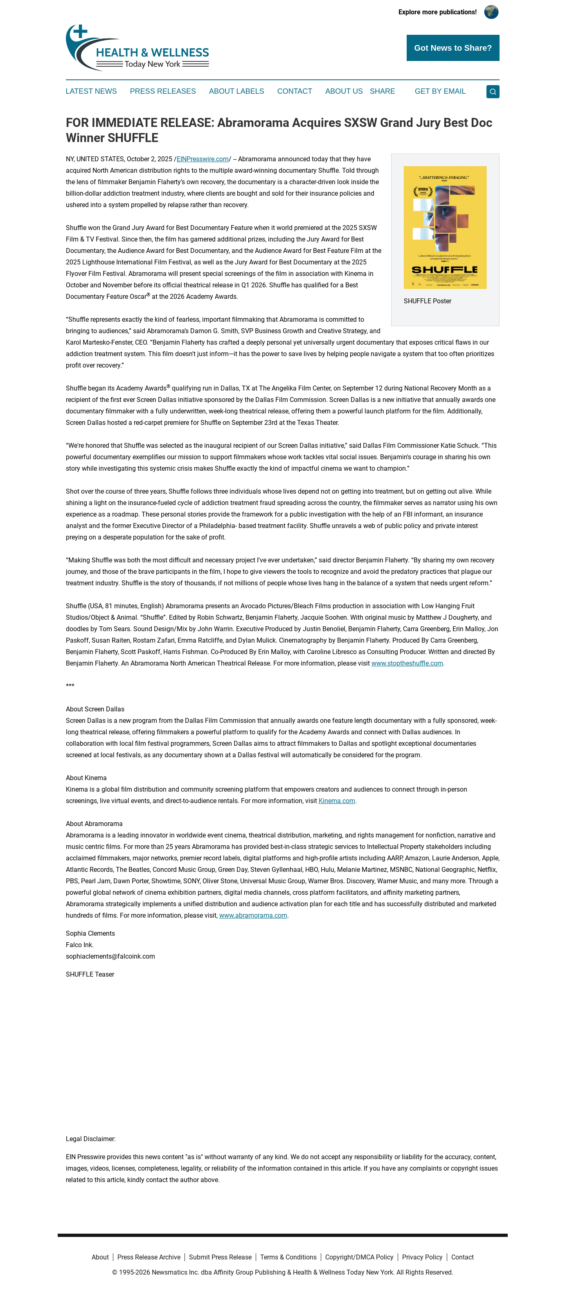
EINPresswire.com (203, 159)
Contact (295, 91)
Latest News (91, 91)
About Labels (236, 91)
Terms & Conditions (288, 1257)
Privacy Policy (422, 1257)
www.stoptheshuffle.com (407, 663)
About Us (344, 91)
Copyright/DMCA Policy (359, 1257)
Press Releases (163, 91)
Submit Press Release (220, 1257)
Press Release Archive (148, 1257)
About (100, 1257)
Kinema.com (337, 801)
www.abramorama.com (253, 915)
